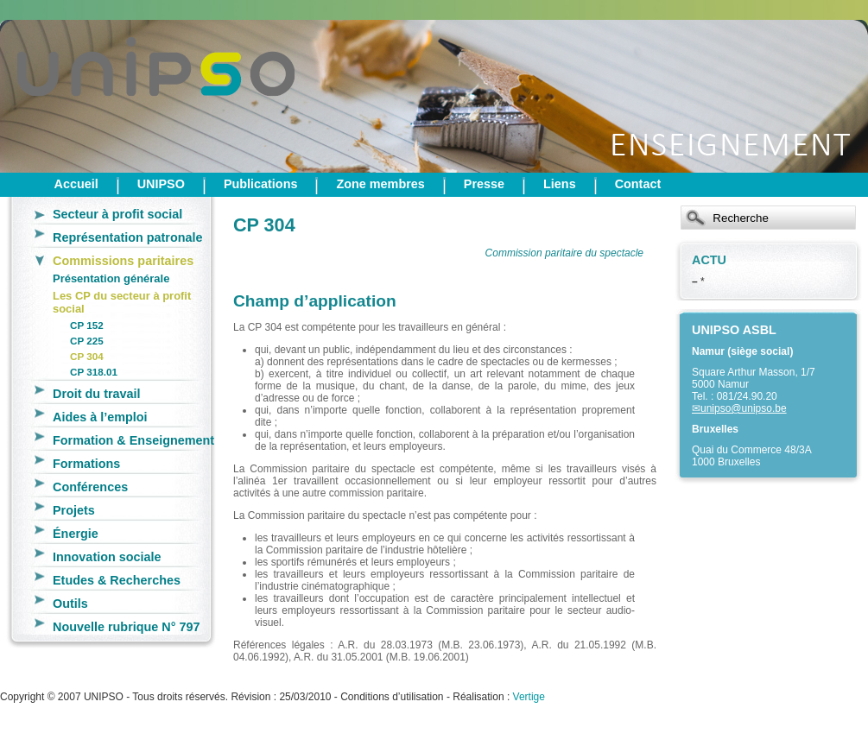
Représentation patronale (128, 237)
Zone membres (380, 184)
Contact (638, 184)
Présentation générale (111, 278)
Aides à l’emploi (100, 417)
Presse (484, 184)
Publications (261, 184)
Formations (86, 464)
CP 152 (87, 325)
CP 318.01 (93, 371)
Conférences (90, 487)
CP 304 (87, 356)
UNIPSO (161, 184)
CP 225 (87, 340)
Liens (559, 184)
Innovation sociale (107, 557)
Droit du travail (97, 394)
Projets (74, 510)
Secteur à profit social (117, 214)
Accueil (76, 184)
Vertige (529, 697)
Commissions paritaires (123, 261)
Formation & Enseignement (133, 440)
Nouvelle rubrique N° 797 (126, 627)
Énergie (75, 534)
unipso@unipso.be (743, 408)
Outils (70, 603)
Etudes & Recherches (117, 580)
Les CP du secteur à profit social (122, 302)
